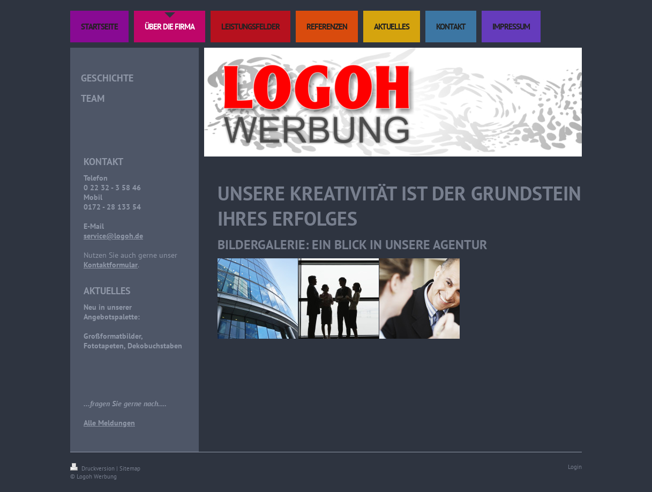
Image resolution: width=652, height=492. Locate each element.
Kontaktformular (111, 265)
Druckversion (93, 468)
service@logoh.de (113, 236)
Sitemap (129, 468)
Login (575, 467)
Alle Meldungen (109, 423)
